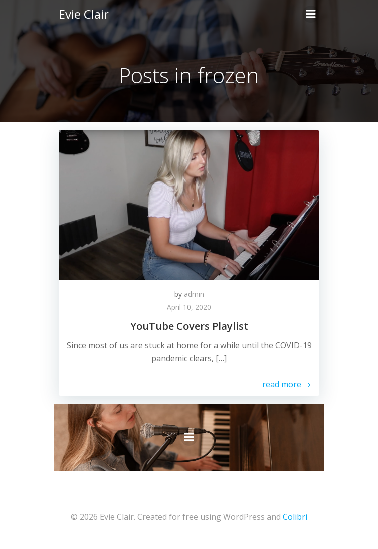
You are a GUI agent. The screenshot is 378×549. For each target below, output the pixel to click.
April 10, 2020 (189, 307)
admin (194, 294)
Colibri (295, 516)
